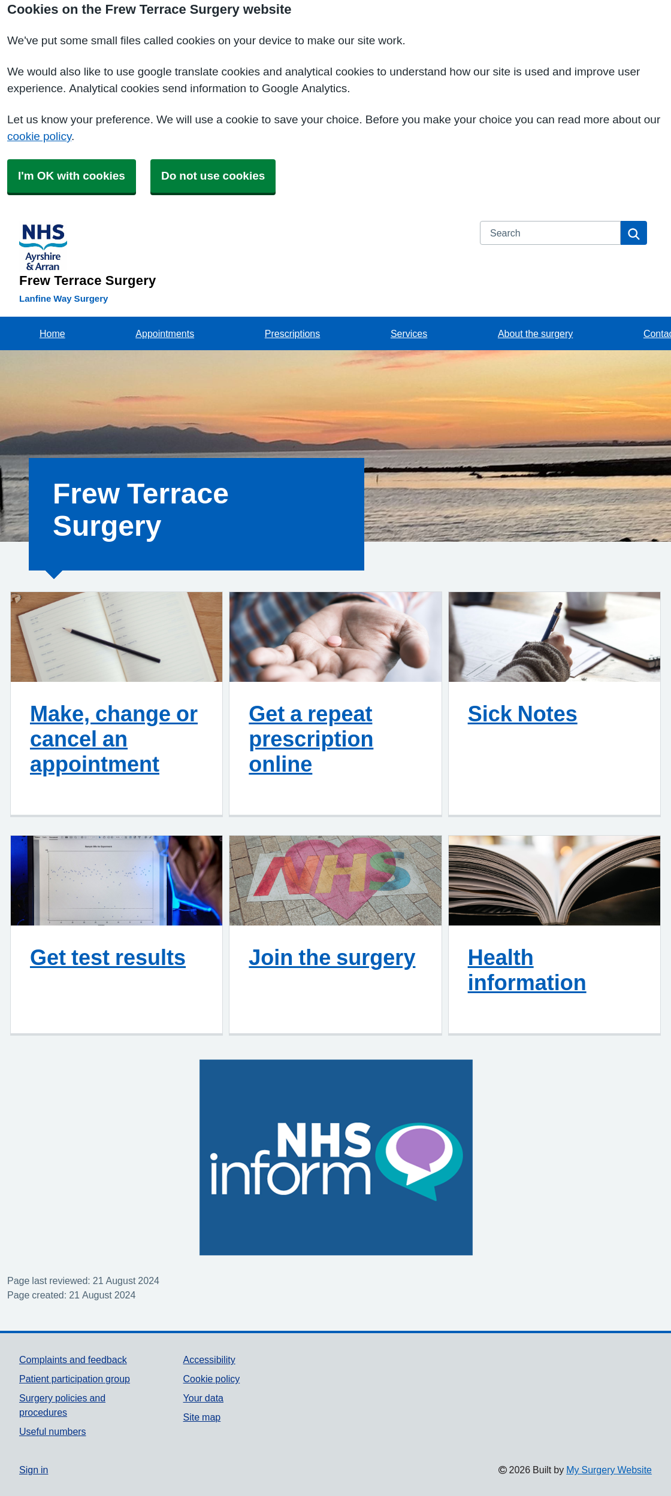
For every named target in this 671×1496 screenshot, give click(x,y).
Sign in (33, 1469)
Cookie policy (211, 1378)
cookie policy (39, 136)
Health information (527, 969)
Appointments (164, 333)
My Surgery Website (609, 1469)
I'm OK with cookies (71, 175)
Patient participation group (74, 1378)
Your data (203, 1398)
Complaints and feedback (73, 1359)
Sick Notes (523, 713)
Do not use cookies (213, 175)
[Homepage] (242, 254)
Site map (202, 1417)
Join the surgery (332, 957)
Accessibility (209, 1359)
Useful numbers (52, 1431)
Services (409, 333)
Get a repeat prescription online (311, 739)
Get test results (108, 957)
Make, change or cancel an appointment (114, 739)
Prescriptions (292, 333)
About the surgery (535, 333)
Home (52, 333)
